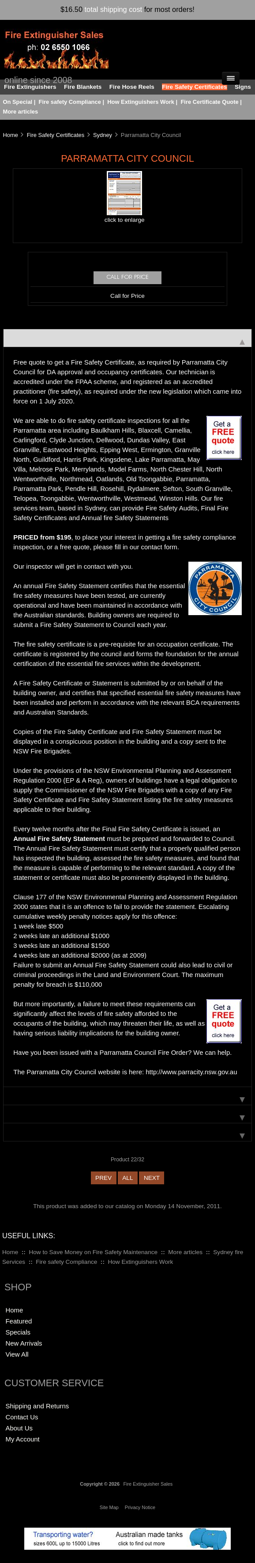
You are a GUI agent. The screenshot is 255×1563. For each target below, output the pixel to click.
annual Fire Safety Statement (66, 585)
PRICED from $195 (42, 537)
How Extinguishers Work (140, 102)
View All (16, 1354)
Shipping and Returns (37, 1406)
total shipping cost (113, 9)
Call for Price (127, 296)
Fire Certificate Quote (209, 102)
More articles (20, 111)
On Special (17, 102)
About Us (19, 1428)
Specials (17, 1332)
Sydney (102, 135)
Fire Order (173, 1052)
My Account (22, 1439)
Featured (18, 1321)
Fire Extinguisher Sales (147, 1484)
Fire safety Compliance (70, 102)
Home (10, 135)
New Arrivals (23, 1343)
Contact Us (21, 1417)
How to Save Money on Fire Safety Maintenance (93, 1252)
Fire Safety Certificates (56, 135)
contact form (159, 547)
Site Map (109, 1507)
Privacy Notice (140, 1507)
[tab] (127, 338)
